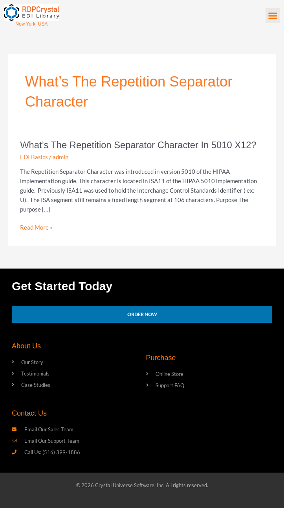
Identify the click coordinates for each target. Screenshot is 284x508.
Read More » (36, 227)
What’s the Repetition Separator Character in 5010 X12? (138, 145)
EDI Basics (34, 157)
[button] (273, 15)
